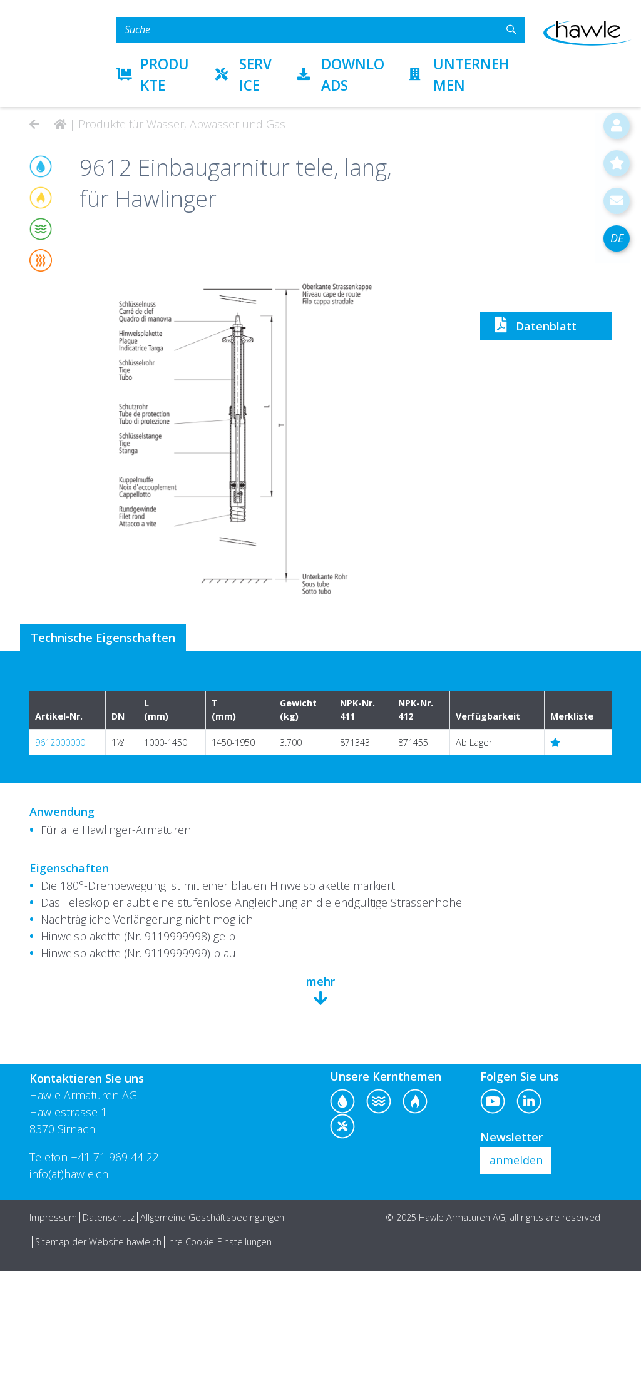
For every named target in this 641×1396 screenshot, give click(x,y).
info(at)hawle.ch (68, 1298)
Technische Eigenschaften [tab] (103, 762)
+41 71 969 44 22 (115, 1281)
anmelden (516, 1284)
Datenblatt (533, 699)
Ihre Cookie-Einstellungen (219, 1366)
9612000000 (60, 867)
